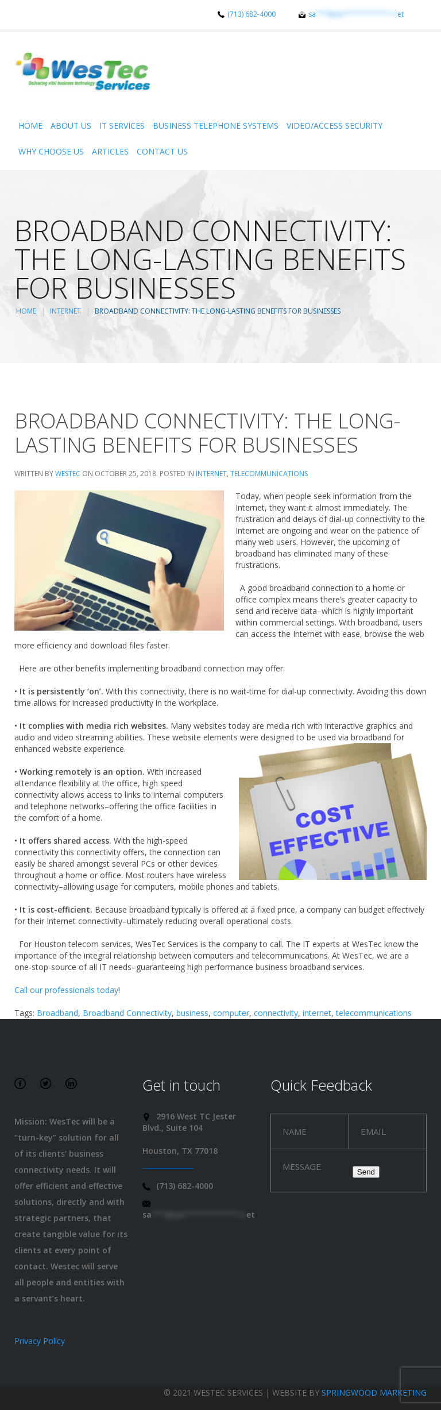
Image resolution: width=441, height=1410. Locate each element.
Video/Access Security (334, 125)
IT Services (122, 125)
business (192, 1012)
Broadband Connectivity (127, 1012)
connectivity (276, 1012)
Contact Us (162, 151)
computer (231, 1012)
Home (30, 125)
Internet (65, 311)
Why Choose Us (51, 151)
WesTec (67, 473)
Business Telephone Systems (215, 125)
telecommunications (374, 1012)
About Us (71, 125)
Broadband (57, 1012)
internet (317, 1012)
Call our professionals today (66, 989)
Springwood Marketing (374, 1392)
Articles (110, 151)
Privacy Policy (39, 1340)
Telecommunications (269, 473)
